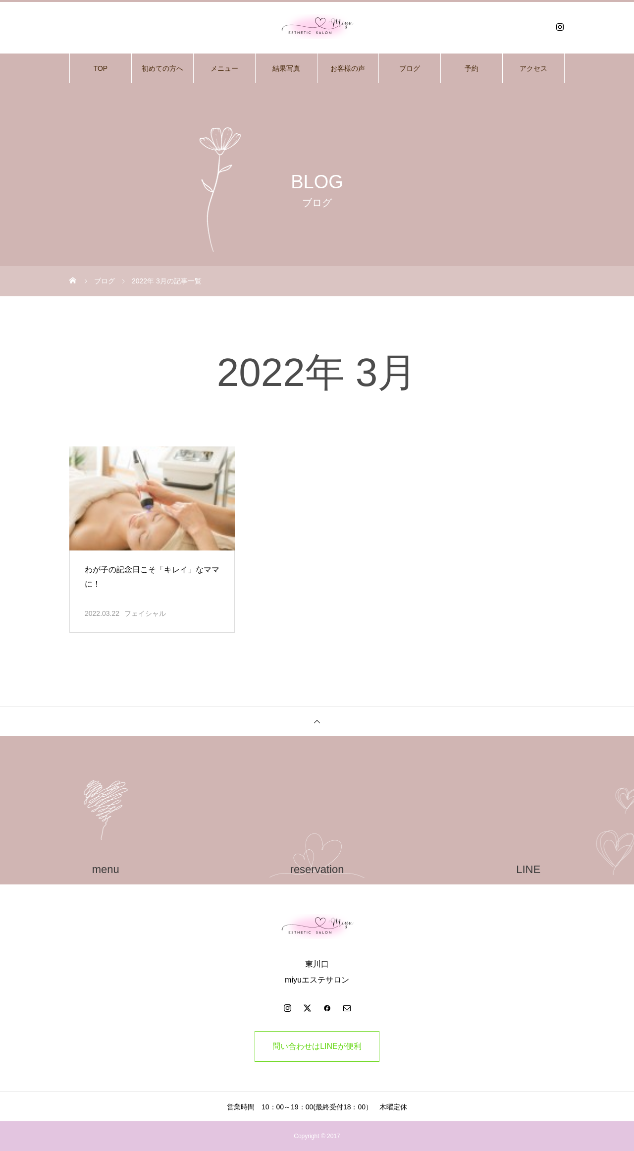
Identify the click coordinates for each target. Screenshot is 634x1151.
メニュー (224, 68)
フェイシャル (145, 613)
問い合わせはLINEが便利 (317, 1046)
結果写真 (286, 68)
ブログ (409, 68)
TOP (101, 68)
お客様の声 (347, 68)
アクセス (533, 68)
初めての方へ (162, 68)
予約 (471, 68)
